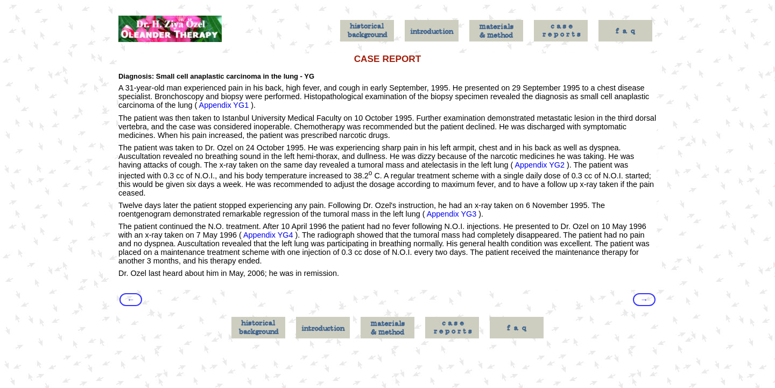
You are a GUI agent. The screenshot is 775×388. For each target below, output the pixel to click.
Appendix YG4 (268, 235)
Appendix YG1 (224, 105)
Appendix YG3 (452, 214)
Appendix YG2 (540, 165)
